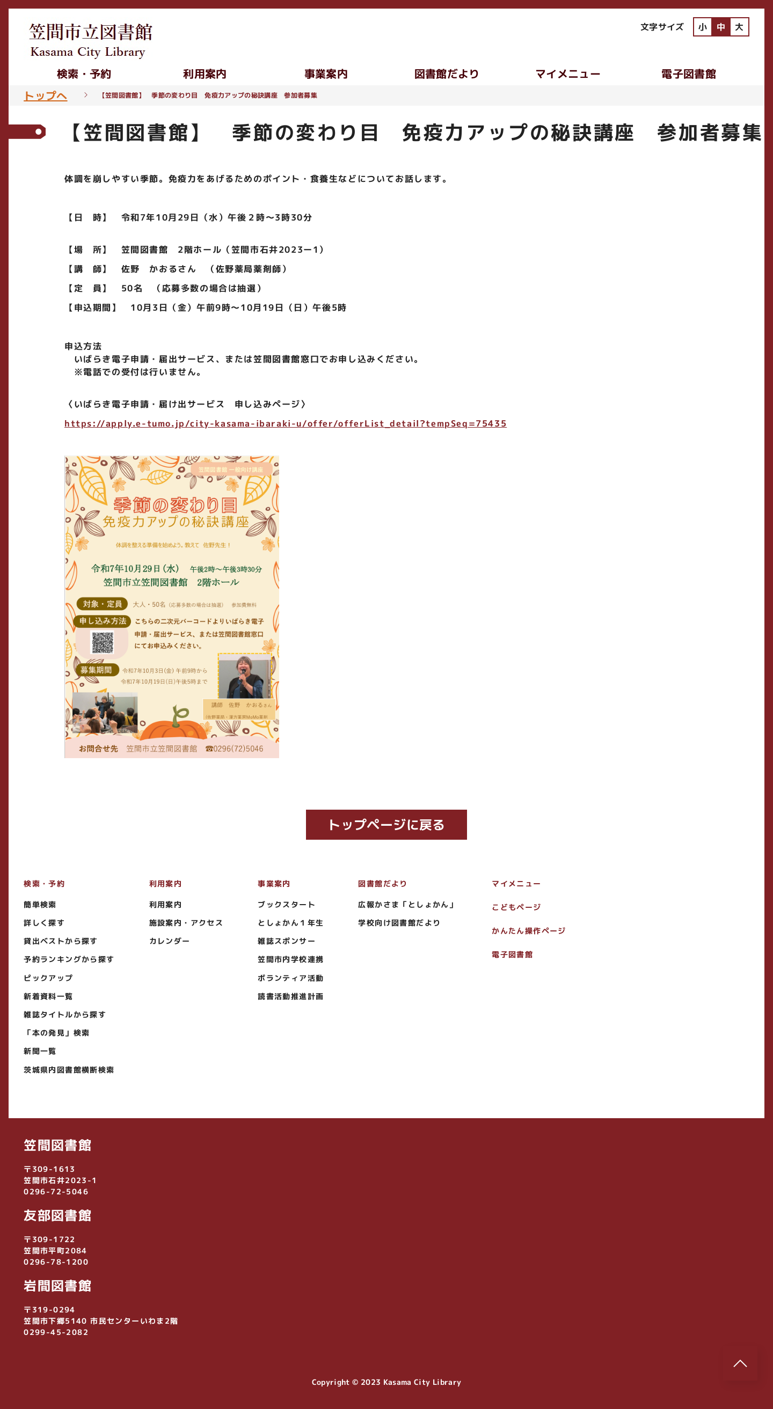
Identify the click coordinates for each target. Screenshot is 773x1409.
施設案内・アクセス (186, 923)
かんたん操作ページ (529, 931)
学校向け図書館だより (399, 923)
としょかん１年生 (291, 923)
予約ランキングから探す (69, 959)
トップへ (45, 95)
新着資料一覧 (48, 996)
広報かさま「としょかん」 (407, 904)
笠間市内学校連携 (291, 959)
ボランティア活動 (291, 978)
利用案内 (205, 73)
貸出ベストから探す (61, 941)
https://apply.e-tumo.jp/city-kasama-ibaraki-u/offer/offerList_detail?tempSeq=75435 (285, 423)
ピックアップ (48, 978)
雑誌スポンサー (287, 941)
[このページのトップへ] (740, 1363)
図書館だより (447, 73)
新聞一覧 (40, 1051)
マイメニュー (568, 73)
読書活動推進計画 (291, 996)
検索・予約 (84, 73)
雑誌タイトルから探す (65, 1014)
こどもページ (516, 907)
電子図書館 (688, 73)
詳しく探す (44, 923)
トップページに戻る (386, 825)
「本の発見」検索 (57, 1033)
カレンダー (170, 941)
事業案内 (326, 73)
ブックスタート (287, 904)
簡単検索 (40, 904)
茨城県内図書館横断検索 (69, 1070)
